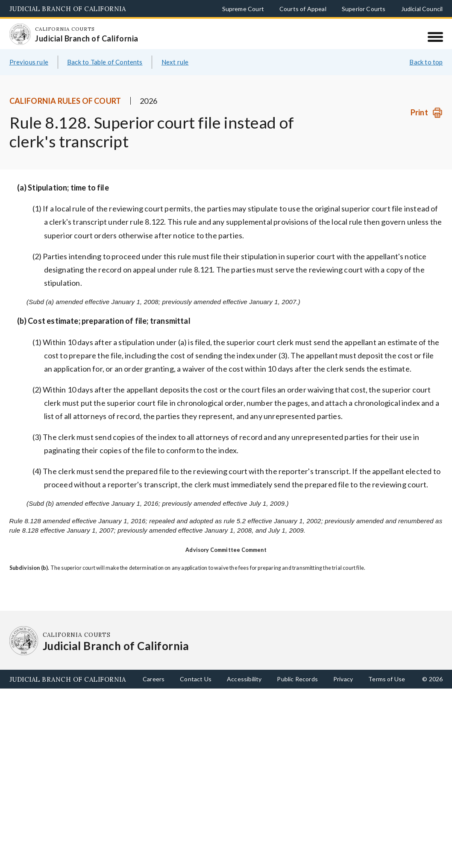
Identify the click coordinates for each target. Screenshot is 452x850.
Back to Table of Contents (105, 62)
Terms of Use (386, 679)
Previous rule (28, 62)
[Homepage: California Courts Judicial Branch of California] (20, 34)
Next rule (175, 62)
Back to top (426, 62)
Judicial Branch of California (67, 9)
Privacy (343, 679)
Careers (153, 679)
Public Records (297, 679)
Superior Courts (364, 8)
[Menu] (435, 36)
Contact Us (195, 679)
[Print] (427, 112)
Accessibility (244, 679)
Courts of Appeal (302, 8)
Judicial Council (422, 8)
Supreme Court (243, 8)
